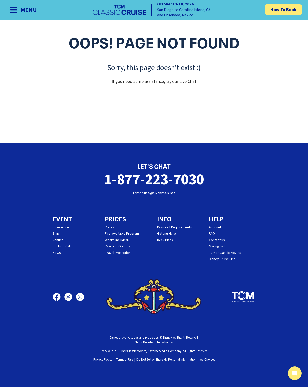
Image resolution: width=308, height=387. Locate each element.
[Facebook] (58, 297)
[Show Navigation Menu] (23, 10)
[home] (154, 9)
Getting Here (166, 233)
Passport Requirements (174, 227)
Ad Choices (207, 360)
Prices (109, 227)
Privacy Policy (102, 360)
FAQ (212, 233)
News (57, 252)
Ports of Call (62, 246)
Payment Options (117, 246)
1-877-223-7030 (154, 179)
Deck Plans (165, 240)
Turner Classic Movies (225, 252)
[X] (70, 297)
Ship (56, 233)
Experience (61, 227)
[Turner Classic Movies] (243, 297)
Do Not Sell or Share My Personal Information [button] (166, 360)
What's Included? (117, 240)
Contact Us (217, 240)
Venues (58, 240)
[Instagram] (80, 297)
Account (215, 227)
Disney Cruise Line (222, 259)
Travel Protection (118, 252)
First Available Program (122, 233)
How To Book (283, 10)
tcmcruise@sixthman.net (154, 193)
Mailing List (217, 246)
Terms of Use (124, 360)
